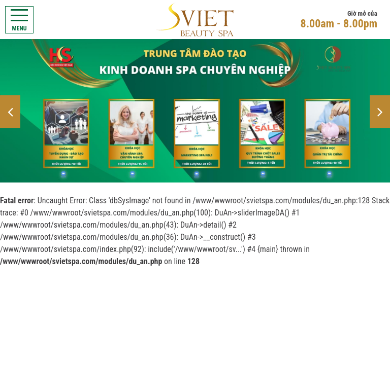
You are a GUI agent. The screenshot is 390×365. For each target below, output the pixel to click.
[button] (10, 111)
